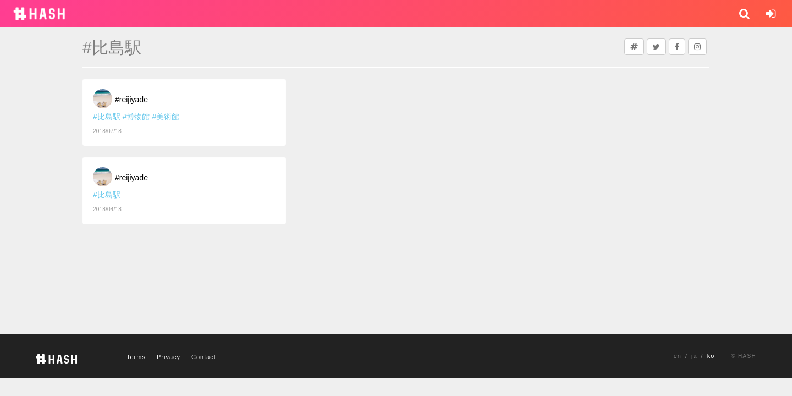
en (677, 356)
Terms (136, 357)
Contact (203, 357)
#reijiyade (131, 99)
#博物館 (136, 116)
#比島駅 (106, 116)
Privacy (168, 357)
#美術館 (165, 116)
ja (694, 356)
